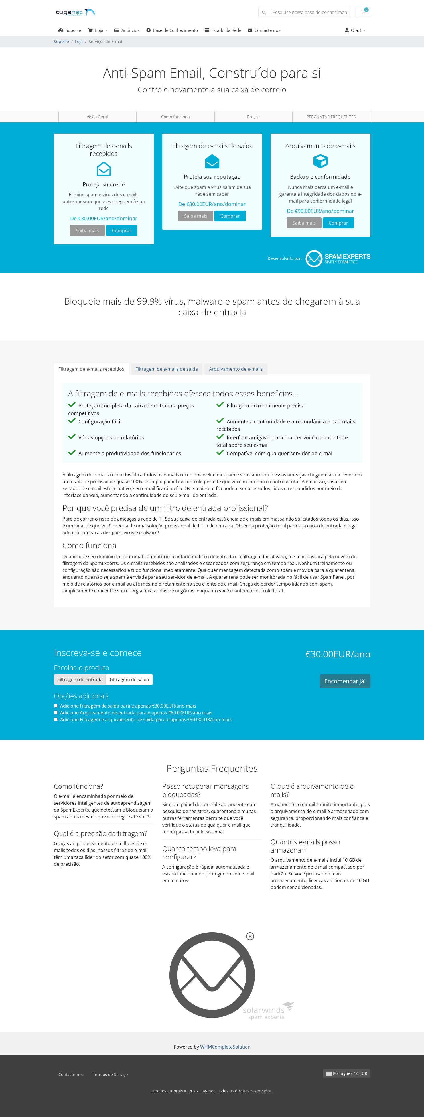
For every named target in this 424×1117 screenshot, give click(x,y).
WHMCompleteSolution (225, 1047)
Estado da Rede (223, 30)
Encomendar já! (345, 681)
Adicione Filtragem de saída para (125, 706)
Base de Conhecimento (172, 30)
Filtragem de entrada (80, 679)
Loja (96, 30)
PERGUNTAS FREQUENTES (331, 116)
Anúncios (126, 30)
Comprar (121, 230)
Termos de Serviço (110, 1074)
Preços (253, 116)
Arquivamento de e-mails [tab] (236, 369)
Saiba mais (87, 230)
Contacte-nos (264, 30)
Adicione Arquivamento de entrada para (133, 713)
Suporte (69, 30)
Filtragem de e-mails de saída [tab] (166, 369)
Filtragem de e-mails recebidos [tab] (91, 369)
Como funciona (175, 116)
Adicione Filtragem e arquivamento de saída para (143, 719)
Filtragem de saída (129, 679)
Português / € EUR (346, 1073)
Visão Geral (97, 116)
